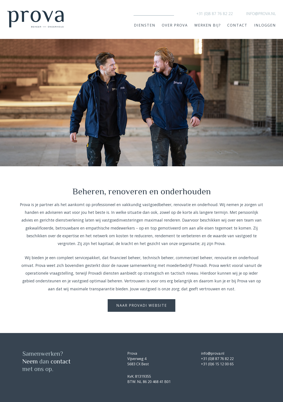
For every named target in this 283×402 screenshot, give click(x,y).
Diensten (144, 25)
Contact (237, 25)
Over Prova (175, 25)
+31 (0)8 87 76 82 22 (214, 13)
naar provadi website (141, 305)
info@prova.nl (261, 13)
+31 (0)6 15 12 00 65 (217, 364)
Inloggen (265, 25)
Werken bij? (207, 25)
